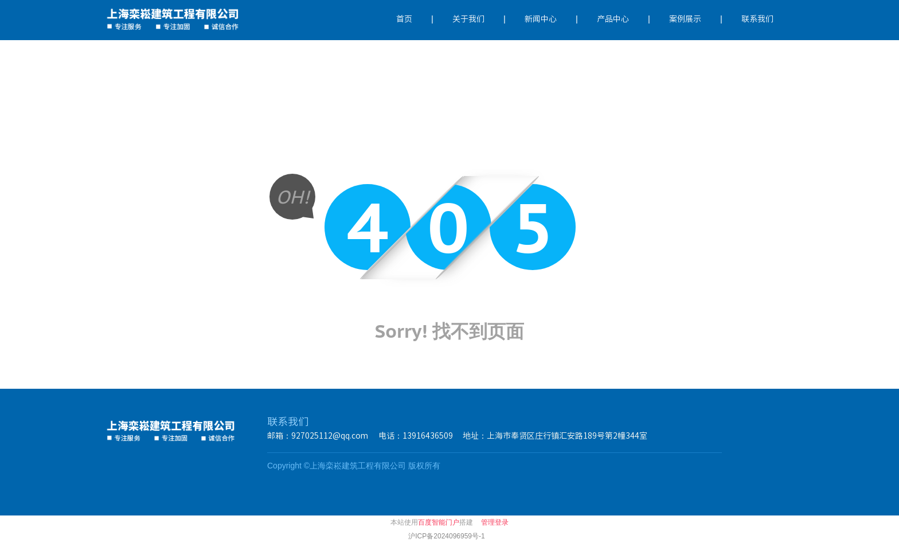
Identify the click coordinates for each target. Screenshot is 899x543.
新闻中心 (541, 19)
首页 (404, 19)
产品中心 (613, 19)
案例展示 (685, 19)
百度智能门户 (438, 522)
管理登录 (495, 522)
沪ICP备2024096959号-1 (446, 536)
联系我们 (757, 19)
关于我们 (468, 19)
